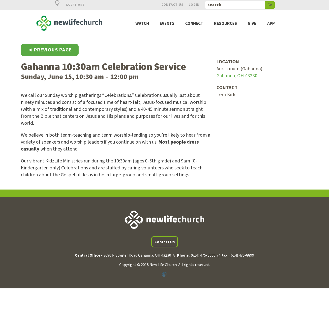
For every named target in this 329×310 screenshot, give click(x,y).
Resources (225, 24)
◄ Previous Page (50, 49)
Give (252, 24)
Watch (142, 24)
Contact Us (172, 4)
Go (270, 5)
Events (167, 24)
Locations (67, 5)
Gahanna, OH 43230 (236, 75)
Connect (194, 24)
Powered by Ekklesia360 (164, 274)
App (271, 24)
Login (194, 4)
